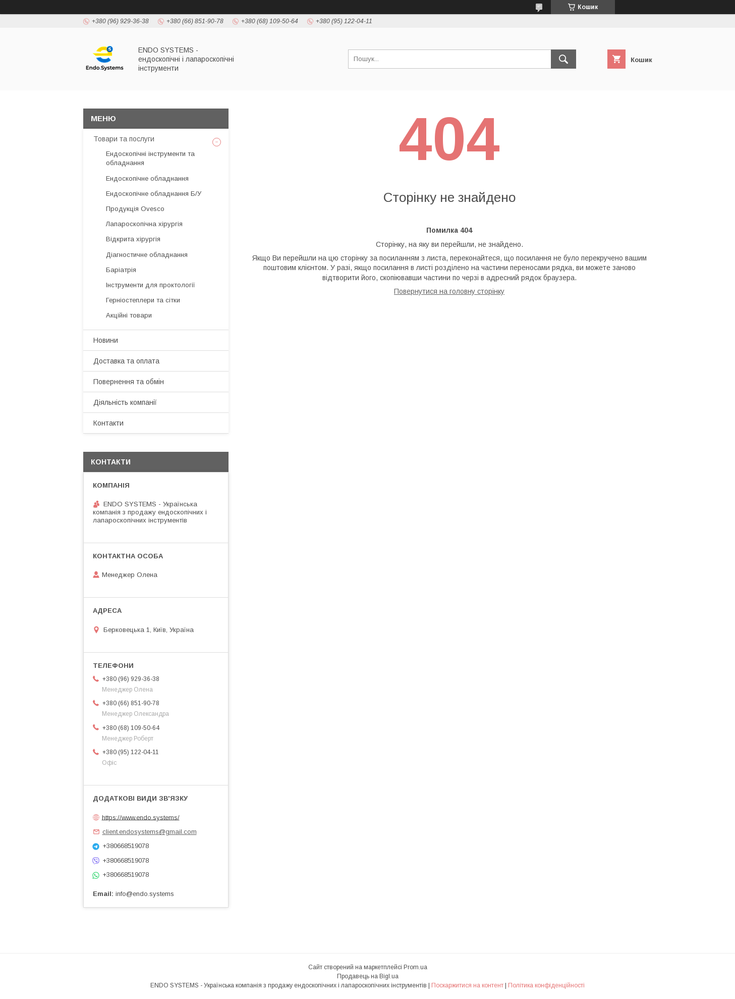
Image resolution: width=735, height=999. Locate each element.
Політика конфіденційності (546, 985)
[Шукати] (563, 59)
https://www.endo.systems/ (141, 817)
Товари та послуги (123, 139)
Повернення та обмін (128, 382)
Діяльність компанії (125, 402)
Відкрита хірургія (133, 239)
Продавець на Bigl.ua (368, 976)
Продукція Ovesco (135, 209)
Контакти (108, 423)
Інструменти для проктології (150, 285)
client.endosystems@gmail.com (149, 831)
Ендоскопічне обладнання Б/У (153, 193)
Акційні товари (129, 315)
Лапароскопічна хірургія (144, 224)
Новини (105, 340)
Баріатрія (121, 270)
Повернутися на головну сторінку (449, 291)
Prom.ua (415, 967)
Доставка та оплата (126, 361)
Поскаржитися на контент (467, 985)
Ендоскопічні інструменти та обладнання (150, 158)
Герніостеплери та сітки (143, 300)
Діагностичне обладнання (147, 254)
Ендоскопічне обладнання (147, 178)
